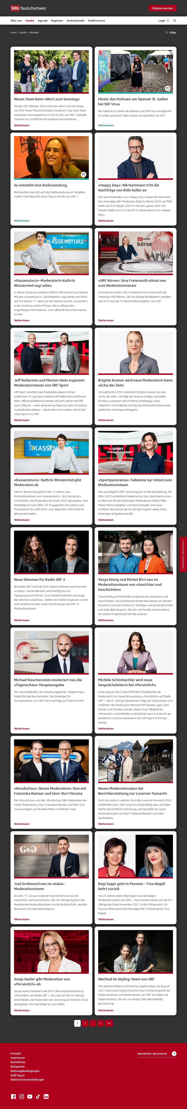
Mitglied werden (162, 8)
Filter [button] (170, 32)
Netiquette (18, 1066)
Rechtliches (18, 1062)
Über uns (16, 20)
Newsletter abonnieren (156, 1053)
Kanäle (29, 20)
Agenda (42, 20)
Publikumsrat (96, 20)
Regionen (57, 20)
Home (14, 32)
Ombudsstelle (75, 20)
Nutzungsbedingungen (25, 1070)
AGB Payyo (18, 1075)
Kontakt (16, 1053)
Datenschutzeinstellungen (27, 1079)
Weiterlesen (22, 125)
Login (163, 20)
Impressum (18, 1057)
